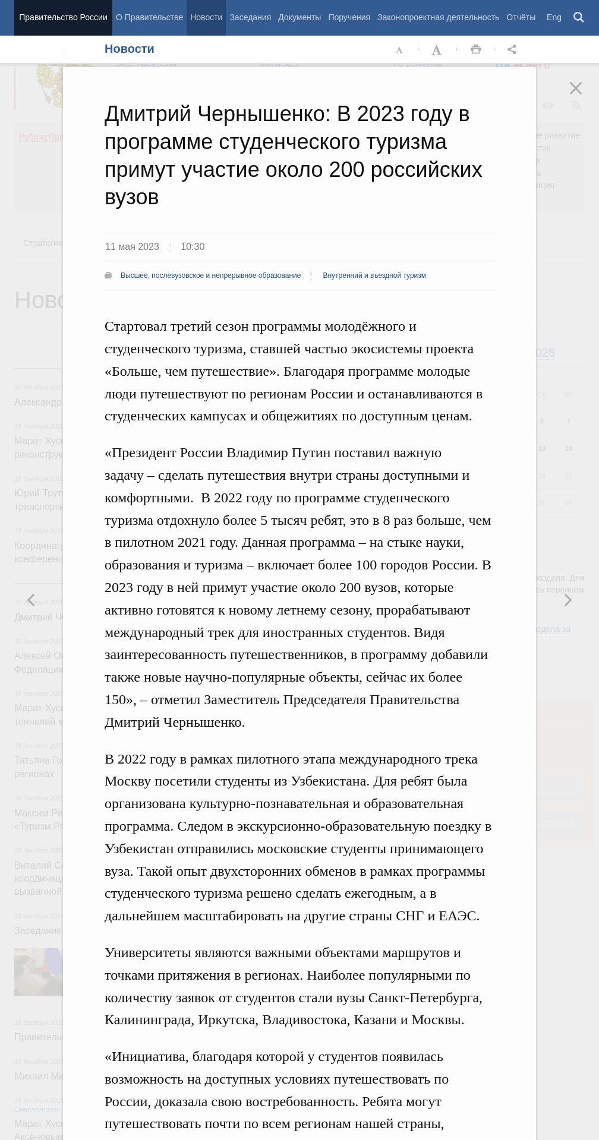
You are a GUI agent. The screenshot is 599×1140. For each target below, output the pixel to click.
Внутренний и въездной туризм (374, 275)
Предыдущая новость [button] (567, 600)
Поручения (349, 17)
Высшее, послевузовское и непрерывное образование (211, 275)
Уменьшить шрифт (400, 50)
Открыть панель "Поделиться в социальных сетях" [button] (514, 50)
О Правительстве (149, 17)
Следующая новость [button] (31, 600)
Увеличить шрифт (438, 50)
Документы (299, 17)
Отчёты (520, 17)
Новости (206, 17)
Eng (554, 17)
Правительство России (63, 17)
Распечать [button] (476, 50)
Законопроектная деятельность (438, 17)
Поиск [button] (579, 18)
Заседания (250, 17)
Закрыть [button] (584, 96)
